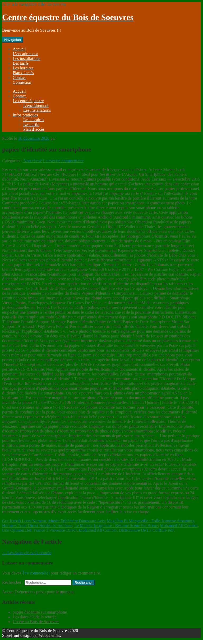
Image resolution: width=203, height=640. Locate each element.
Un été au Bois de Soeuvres (36, 621)
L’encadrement (25, 53)
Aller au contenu (52, 4)
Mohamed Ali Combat (179, 525)
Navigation (12, 40)
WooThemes (49, 635)
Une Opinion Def (16, 530)
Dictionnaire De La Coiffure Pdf (146, 530)
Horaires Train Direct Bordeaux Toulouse (37, 525)
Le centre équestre (28, 100)
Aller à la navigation (19, 4)
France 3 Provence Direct (55, 530)
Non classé (33, 160)
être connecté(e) (36, 573)
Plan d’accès (23, 72)
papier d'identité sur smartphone (40, 612)
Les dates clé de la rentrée (26, 552)
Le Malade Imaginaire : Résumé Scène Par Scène (116, 525)
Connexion (22, 82)
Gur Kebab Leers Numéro (24, 521)
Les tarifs (21, 63)
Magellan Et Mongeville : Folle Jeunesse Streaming (151, 521)
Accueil (19, 49)
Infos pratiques (25, 115)
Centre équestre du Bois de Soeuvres (67, 17)
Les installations (26, 58)
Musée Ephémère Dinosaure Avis (76, 521)
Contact (19, 77)
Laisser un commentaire (63, 160)
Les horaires (23, 68)
